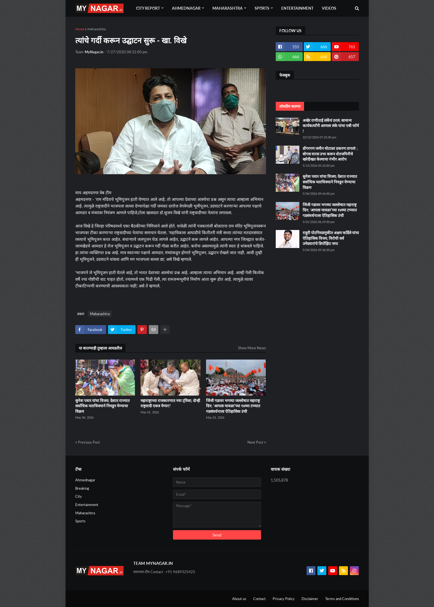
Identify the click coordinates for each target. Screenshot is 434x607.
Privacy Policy (284, 598)
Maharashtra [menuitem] (227, 8)
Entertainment (86, 504)
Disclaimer (310, 598)
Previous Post (89, 442)
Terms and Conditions (342, 598)
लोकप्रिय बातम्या (289, 106)
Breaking (82, 488)
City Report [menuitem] (148, 8)
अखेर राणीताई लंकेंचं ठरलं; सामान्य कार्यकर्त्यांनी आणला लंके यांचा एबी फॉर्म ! (331, 125)
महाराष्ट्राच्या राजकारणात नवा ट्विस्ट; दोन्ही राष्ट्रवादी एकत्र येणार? (170, 403)
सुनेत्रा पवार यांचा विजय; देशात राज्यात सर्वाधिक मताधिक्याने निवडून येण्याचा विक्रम (102, 406)
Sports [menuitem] (262, 8)
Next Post (255, 442)
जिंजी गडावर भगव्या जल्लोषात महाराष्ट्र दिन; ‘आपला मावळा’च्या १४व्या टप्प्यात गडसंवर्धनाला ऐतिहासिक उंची (233, 406)
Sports (80, 521)
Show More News (252, 348)
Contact (259, 598)
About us (239, 598)
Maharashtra (96, 29)
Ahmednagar (85, 480)
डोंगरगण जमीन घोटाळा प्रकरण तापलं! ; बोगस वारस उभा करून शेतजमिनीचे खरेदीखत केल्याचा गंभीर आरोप (330, 153)
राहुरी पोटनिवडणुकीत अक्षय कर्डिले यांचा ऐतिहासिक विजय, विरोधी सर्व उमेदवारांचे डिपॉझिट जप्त (331, 238)
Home (79, 29)
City (78, 496)
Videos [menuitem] (329, 8)
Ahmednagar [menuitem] (186, 8)
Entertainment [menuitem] (297, 8)
